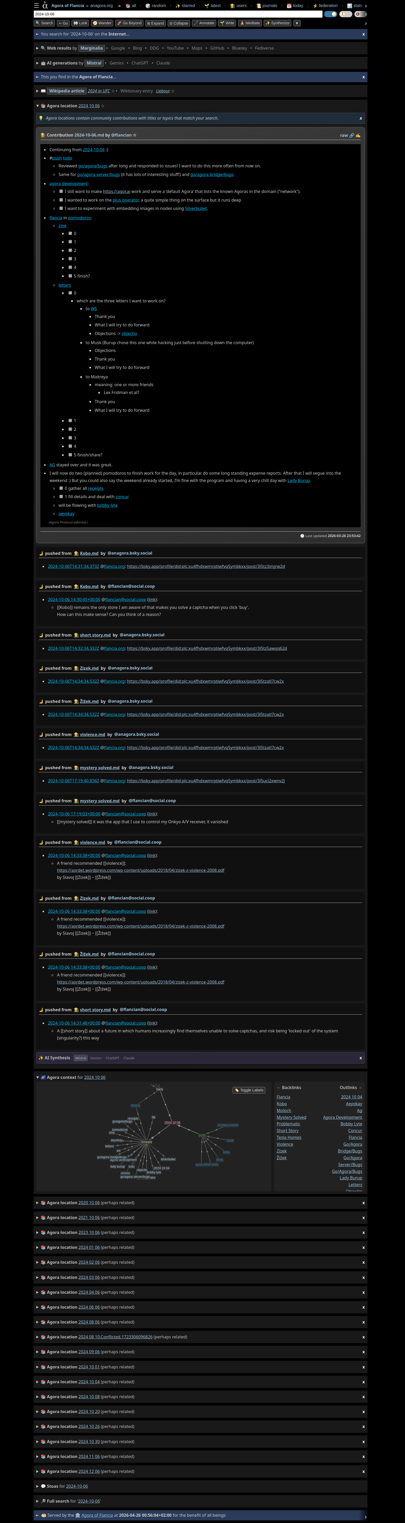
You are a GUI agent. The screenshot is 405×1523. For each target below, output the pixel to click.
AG (52, 465)
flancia (56, 218)
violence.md (92, 734)
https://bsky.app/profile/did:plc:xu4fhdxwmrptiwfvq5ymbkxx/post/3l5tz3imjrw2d (206, 566)
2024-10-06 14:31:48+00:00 (74, 1023)
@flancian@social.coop (131, 586)
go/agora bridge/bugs (212, 174)
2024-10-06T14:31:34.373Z (73, 566)
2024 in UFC (99, 91)
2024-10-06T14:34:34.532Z (73, 681)
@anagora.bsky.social (130, 553)
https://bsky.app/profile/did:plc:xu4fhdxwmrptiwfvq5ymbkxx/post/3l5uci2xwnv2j (206, 781)
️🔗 (351, 135)
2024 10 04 (351, 1096)
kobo (282, 1103)
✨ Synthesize (277, 23)
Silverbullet (196, 208)
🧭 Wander (102, 23)
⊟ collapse (179, 23)
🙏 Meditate (250, 23)
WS (94, 308)
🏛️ (77, 1515)
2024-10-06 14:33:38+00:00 (74, 855)
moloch (284, 1110)
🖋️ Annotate (204, 23)
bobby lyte (107, 505)
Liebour (163, 91)
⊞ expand (155, 23)
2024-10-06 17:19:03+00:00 (74, 814)
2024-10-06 (77, 1486)
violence (285, 1144)
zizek (282, 1151)
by (200, 553)
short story (288, 1130)
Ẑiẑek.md (89, 701)
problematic (288, 1124)
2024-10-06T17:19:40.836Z (73, 781)
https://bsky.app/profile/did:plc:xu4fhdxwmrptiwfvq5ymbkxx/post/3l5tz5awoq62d (207, 648)
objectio (129, 333)
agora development (69, 184)
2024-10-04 (94, 149)
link (151, 599)
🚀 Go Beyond (129, 23)
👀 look (80, 23)
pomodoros (79, 218)
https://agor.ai (116, 192)
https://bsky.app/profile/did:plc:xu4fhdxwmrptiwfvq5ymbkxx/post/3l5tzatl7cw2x (205, 681)
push (57, 158)
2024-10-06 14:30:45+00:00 (74, 599)
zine (62, 225)
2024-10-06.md (89, 135)
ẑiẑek (282, 1157)
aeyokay (66, 514)
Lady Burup (299, 480)
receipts (96, 488)
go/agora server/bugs (98, 174)
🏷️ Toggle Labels (248, 1090)
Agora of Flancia (97, 1515)
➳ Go (63, 23)
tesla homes (289, 1137)
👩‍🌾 (43, 135)
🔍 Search (44, 23)
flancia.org (114, 566)
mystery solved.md (100, 768)
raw (344, 135)
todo (67, 158)
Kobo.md (89, 553)
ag (359, 1110)
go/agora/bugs (92, 166)
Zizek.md (89, 668)
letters (64, 285)
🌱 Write (227, 23)
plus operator (125, 200)
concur (122, 497)
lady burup (351, 1178)
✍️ (358, 135)
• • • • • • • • (158, 48)
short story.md (95, 635)
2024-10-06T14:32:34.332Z (73, 648)
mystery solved (291, 1117)
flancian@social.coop (125, 599)
